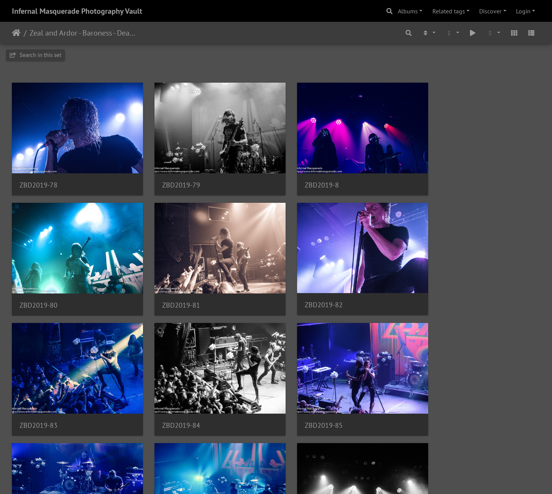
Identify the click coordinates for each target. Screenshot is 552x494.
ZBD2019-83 (308, 294)
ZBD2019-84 (443, 294)
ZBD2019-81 (39, 294)
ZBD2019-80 (443, 180)
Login (523, 11)
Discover (490, 11)
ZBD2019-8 (306, 180)
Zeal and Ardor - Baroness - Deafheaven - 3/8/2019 (83, 33)
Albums (408, 11)
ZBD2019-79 (173, 180)
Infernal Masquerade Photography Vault (77, 11)
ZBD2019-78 (39, 180)
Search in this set (35, 55)
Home (16, 33)
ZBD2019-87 (308, 410)
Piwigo (292, 478)
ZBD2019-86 (173, 410)
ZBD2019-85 (39, 410)
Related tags (448, 11)
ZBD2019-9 (441, 410)
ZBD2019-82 (173, 294)
